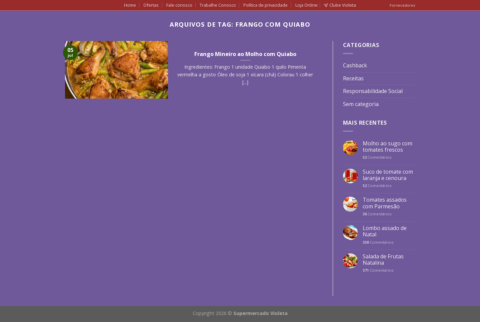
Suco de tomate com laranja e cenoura (388, 175)
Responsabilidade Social (373, 91)
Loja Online (306, 5)
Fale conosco (179, 5)
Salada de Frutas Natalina (383, 259)
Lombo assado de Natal (385, 231)
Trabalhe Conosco (218, 5)
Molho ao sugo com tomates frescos (387, 146)
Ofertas (151, 5)
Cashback (355, 65)
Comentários (377, 157)
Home (130, 5)
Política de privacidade (265, 5)
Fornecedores (402, 5)
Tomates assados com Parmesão (385, 203)
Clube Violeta (340, 5)
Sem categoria (361, 104)
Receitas (353, 78)
